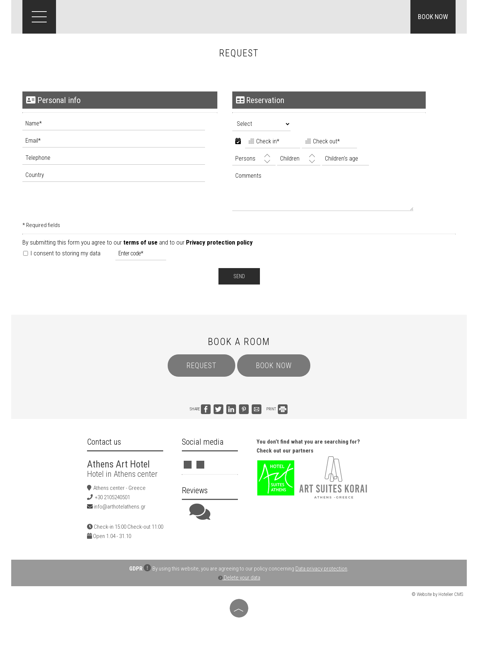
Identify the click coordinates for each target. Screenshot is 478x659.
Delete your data (239, 577)
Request (201, 365)
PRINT (277, 409)
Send (239, 276)
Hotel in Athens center (122, 474)
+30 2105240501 (112, 497)
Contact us (104, 442)
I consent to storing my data (61, 253)
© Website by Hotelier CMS (437, 594)
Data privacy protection (321, 568)
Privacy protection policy (219, 242)
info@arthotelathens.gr (120, 506)
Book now (433, 17)
